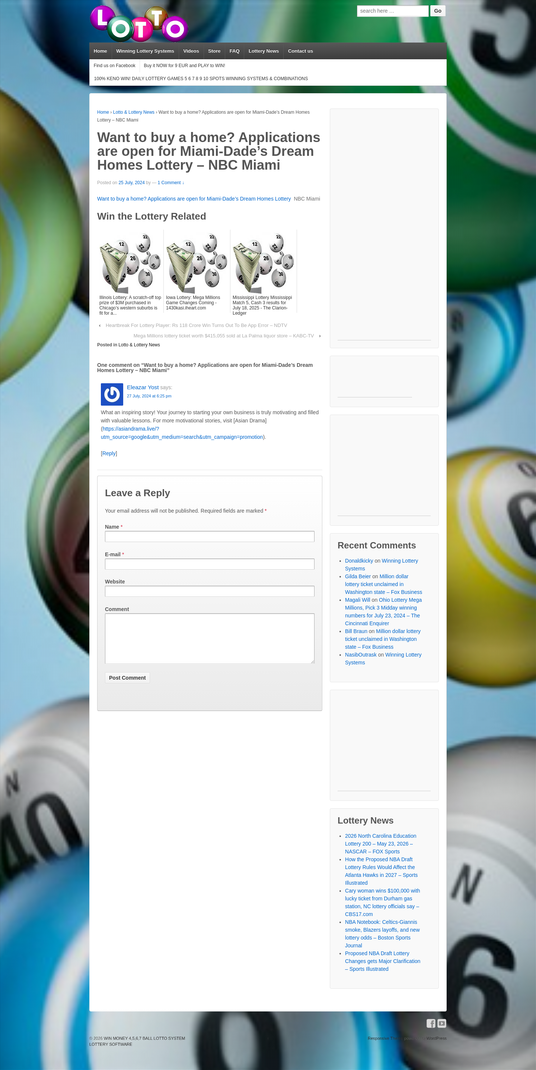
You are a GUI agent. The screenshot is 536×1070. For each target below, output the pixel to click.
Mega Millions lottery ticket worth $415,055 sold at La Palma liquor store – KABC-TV (224, 336)
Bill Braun (356, 631)
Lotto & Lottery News (133, 112)
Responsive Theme (385, 1038)
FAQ (235, 51)
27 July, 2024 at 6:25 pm (149, 396)
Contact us (300, 51)
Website (115, 582)
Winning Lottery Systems (145, 51)
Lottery (283, 199)
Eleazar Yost (143, 387)
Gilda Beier (358, 576)
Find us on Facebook (114, 65)
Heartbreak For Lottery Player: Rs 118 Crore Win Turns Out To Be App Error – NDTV (196, 325)
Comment (117, 609)
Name (112, 527)
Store (214, 51)
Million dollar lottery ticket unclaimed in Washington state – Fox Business (383, 584)
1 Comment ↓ (171, 182)
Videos (191, 51)
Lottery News (264, 51)
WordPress (437, 1038)
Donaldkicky (359, 561)
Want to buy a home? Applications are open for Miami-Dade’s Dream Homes (186, 199)
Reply (109, 453)
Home (100, 51)
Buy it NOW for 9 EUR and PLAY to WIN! (184, 65)
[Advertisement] (384, 228)
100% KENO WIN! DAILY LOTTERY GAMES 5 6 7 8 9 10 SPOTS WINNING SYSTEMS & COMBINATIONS (201, 78)
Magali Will (357, 600)
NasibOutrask (361, 655)
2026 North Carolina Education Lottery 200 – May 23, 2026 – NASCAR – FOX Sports (380, 844)
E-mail (113, 554)
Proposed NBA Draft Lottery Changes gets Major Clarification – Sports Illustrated (382, 961)
